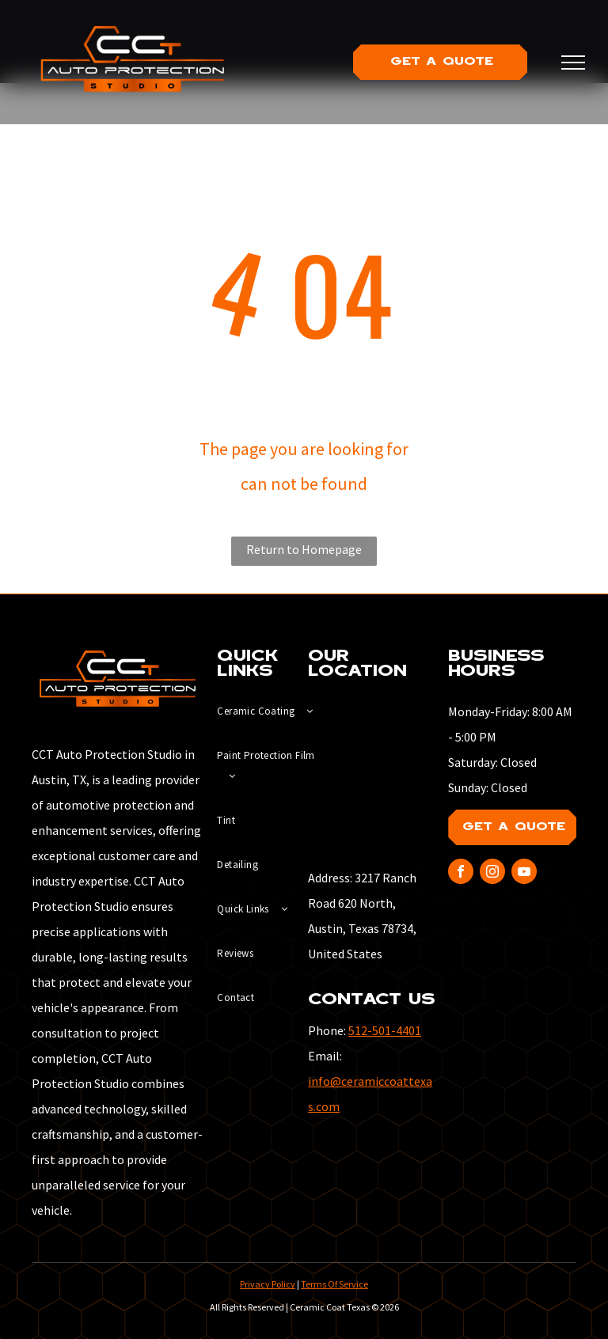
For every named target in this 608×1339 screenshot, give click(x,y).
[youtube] (524, 873)
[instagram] (492, 873)
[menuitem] (274, 711)
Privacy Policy (267, 1284)
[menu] (573, 62)
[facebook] (460, 873)
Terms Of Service (334, 1284)
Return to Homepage (304, 549)
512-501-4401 (384, 1030)
